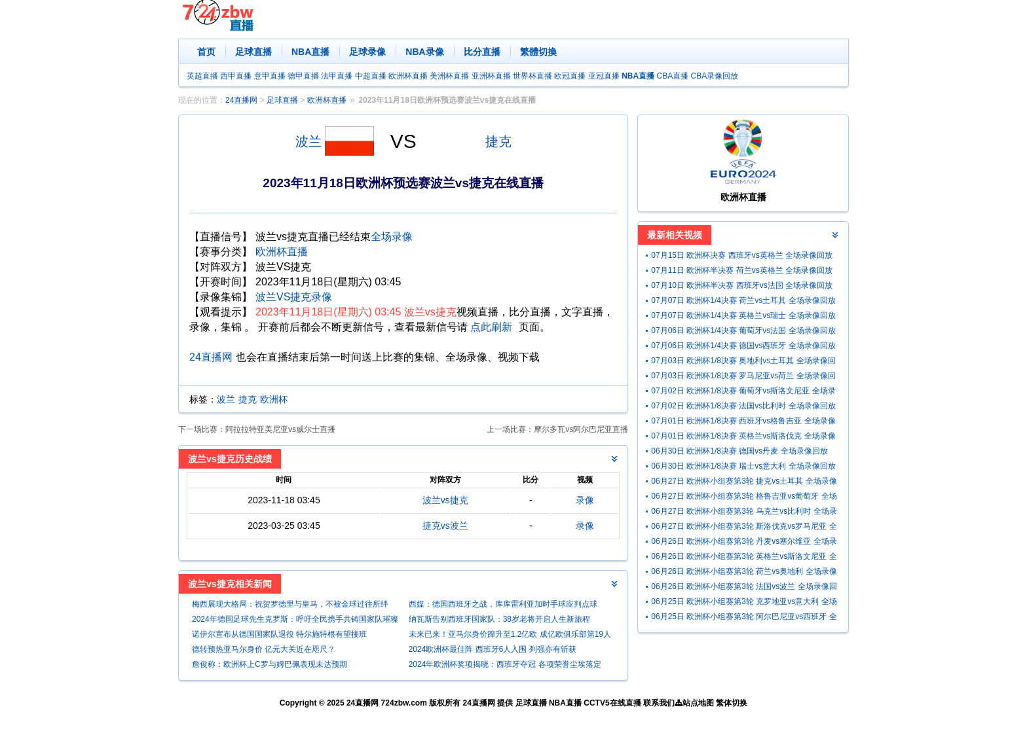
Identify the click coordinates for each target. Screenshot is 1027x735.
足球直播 (253, 51)
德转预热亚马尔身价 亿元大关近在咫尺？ (263, 649)
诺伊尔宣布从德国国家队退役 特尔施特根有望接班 (279, 634)
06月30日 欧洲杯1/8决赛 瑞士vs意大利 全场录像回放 (743, 466)
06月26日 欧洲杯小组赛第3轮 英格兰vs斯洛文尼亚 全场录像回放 (743, 558)
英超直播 (202, 76)
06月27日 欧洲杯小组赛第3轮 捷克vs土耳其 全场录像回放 (743, 482)
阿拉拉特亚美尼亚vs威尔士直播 (280, 429)
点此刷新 (491, 326)
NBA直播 (310, 51)
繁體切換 (538, 51)
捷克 (498, 141)
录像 (585, 500)
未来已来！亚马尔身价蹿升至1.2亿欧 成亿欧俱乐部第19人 (510, 634)
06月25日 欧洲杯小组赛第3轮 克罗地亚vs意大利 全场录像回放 (743, 603)
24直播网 (241, 100)
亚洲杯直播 (491, 76)
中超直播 (370, 76)
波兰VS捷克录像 (293, 296)
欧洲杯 (274, 399)
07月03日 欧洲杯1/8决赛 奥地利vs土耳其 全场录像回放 (743, 362)
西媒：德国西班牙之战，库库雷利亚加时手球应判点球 (503, 604)
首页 (206, 51)
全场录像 (392, 236)
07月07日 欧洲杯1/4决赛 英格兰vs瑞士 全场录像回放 (743, 315)
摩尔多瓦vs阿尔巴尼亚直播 (581, 429)
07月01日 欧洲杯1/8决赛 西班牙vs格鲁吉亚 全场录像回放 (743, 422)
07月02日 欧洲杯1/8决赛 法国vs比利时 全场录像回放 (743, 405)
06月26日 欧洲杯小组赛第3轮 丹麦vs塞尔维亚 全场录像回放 (743, 543)
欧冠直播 (570, 76)
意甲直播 (270, 76)
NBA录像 (424, 51)
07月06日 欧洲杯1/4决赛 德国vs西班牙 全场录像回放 (743, 345)
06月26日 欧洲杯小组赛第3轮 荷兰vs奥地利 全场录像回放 (743, 573)
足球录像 (367, 51)
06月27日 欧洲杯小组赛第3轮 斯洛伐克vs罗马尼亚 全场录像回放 (743, 528)
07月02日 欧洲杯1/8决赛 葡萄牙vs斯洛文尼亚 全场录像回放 (743, 392)
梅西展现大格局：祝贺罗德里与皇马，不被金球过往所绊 (290, 604)
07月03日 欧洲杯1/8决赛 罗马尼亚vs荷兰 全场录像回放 (743, 377)
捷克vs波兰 (445, 525)
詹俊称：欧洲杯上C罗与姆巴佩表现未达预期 (269, 664)
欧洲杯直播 (408, 76)
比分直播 (482, 51)
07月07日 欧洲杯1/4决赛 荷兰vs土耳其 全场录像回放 (743, 300)
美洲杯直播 (449, 76)
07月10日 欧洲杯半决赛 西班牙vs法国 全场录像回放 (741, 285)
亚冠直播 (604, 76)
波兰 (308, 141)
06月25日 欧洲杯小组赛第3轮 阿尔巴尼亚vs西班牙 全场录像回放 (743, 618)
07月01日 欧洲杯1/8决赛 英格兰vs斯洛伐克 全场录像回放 (743, 437)
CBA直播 (672, 76)
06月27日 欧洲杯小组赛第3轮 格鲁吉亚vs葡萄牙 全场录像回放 (743, 498)
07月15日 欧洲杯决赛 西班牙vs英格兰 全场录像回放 (741, 255)
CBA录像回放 (715, 76)
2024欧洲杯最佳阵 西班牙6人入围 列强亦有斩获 (492, 649)
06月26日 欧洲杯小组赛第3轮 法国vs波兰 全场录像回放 (743, 588)
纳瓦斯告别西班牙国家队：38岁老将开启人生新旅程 (499, 619)
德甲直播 (303, 76)
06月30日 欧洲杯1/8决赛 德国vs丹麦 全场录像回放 (739, 451)
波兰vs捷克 (445, 500)
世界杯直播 (532, 76)
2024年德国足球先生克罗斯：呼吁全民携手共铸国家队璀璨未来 (295, 621)
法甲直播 (336, 76)
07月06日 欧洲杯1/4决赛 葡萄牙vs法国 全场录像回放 (743, 330)
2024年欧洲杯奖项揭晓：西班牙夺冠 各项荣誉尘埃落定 (505, 664)
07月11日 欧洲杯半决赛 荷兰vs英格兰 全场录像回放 (741, 270)
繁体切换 (731, 703)
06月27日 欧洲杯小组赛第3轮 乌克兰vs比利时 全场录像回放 (743, 513)
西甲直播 (236, 76)
